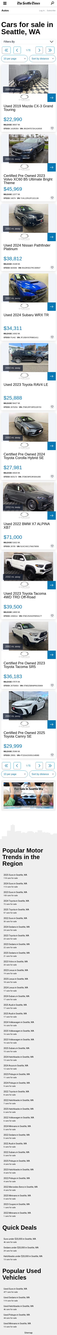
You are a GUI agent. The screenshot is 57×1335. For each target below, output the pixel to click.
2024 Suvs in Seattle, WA (15, 885)
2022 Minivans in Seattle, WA (17, 1214)
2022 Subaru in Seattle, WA (16, 1154)
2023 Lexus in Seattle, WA (16, 972)
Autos (5, 10)
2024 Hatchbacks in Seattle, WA (19, 1058)
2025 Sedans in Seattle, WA (17, 954)
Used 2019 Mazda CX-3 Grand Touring (28, 107)
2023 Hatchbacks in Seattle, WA (19, 1171)
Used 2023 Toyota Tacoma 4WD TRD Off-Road (25, 595)
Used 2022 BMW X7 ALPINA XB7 (27, 525)
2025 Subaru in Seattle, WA (16, 1050)
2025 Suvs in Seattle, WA (15, 876)
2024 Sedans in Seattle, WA (17, 928)
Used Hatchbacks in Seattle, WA (19, 1307)
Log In (42, 10)
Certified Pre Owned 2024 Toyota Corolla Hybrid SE (24, 456)
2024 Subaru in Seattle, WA (16, 998)
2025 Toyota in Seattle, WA (16, 911)
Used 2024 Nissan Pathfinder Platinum (27, 247)
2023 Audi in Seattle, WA (15, 1015)
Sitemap (28, 1333)
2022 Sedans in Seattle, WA (17, 1136)
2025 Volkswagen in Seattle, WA (19, 1032)
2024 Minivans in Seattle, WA (17, 1128)
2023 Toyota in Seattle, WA (16, 937)
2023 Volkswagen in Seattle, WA (19, 1041)
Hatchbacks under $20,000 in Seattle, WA (23, 1258)
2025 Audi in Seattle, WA (15, 1006)
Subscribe (51, 10)
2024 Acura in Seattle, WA (16, 1067)
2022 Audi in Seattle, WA (15, 1145)
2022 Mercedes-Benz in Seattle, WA (21, 1188)
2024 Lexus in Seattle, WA (16, 989)
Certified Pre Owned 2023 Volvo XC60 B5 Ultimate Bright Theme (28, 179)
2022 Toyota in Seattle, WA (16, 1093)
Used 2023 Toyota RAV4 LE (26, 384)
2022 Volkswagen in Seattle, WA (19, 1119)
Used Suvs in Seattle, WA (15, 1290)
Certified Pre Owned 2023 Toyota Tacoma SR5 (24, 665)
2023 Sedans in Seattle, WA (17, 946)
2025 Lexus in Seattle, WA (16, 980)
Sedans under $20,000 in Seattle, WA (21, 1249)
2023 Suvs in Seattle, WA (15, 894)
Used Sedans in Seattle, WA (17, 1299)
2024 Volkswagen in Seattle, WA (19, 1024)
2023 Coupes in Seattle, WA (17, 1206)
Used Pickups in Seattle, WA (17, 1316)
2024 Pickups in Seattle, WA (17, 1084)
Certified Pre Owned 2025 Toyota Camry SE (24, 734)
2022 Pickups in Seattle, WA (17, 1180)
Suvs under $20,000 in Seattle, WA (20, 1240)
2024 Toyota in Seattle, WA (16, 902)
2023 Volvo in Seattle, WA (16, 963)
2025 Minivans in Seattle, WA (17, 1197)
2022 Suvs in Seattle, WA (15, 920)
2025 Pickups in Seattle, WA (17, 1162)
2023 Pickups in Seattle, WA (17, 1076)
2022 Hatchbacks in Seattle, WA (19, 1102)
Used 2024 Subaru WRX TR (26, 315)
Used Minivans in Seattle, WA (17, 1325)
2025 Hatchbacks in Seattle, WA (19, 1110)
